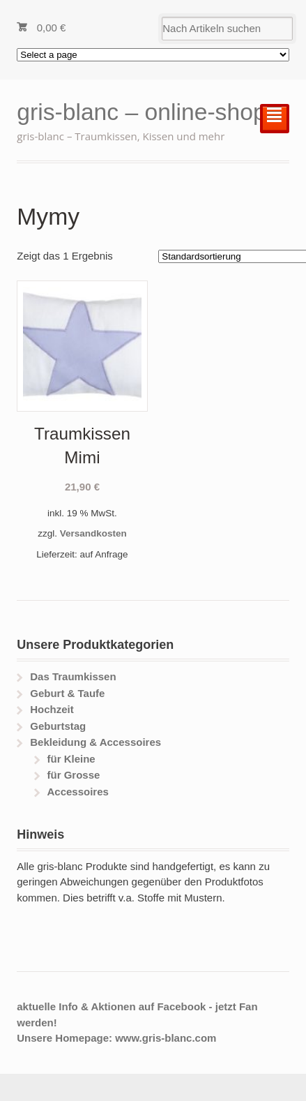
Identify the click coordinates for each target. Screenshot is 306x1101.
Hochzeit (52, 709)
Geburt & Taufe (67, 693)
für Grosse (73, 775)
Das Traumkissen (73, 676)
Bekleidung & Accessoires (95, 742)
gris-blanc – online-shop (141, 112)
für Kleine (71, 759)
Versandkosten (93, 533)
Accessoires (77, 791)
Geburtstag (58, 726)
